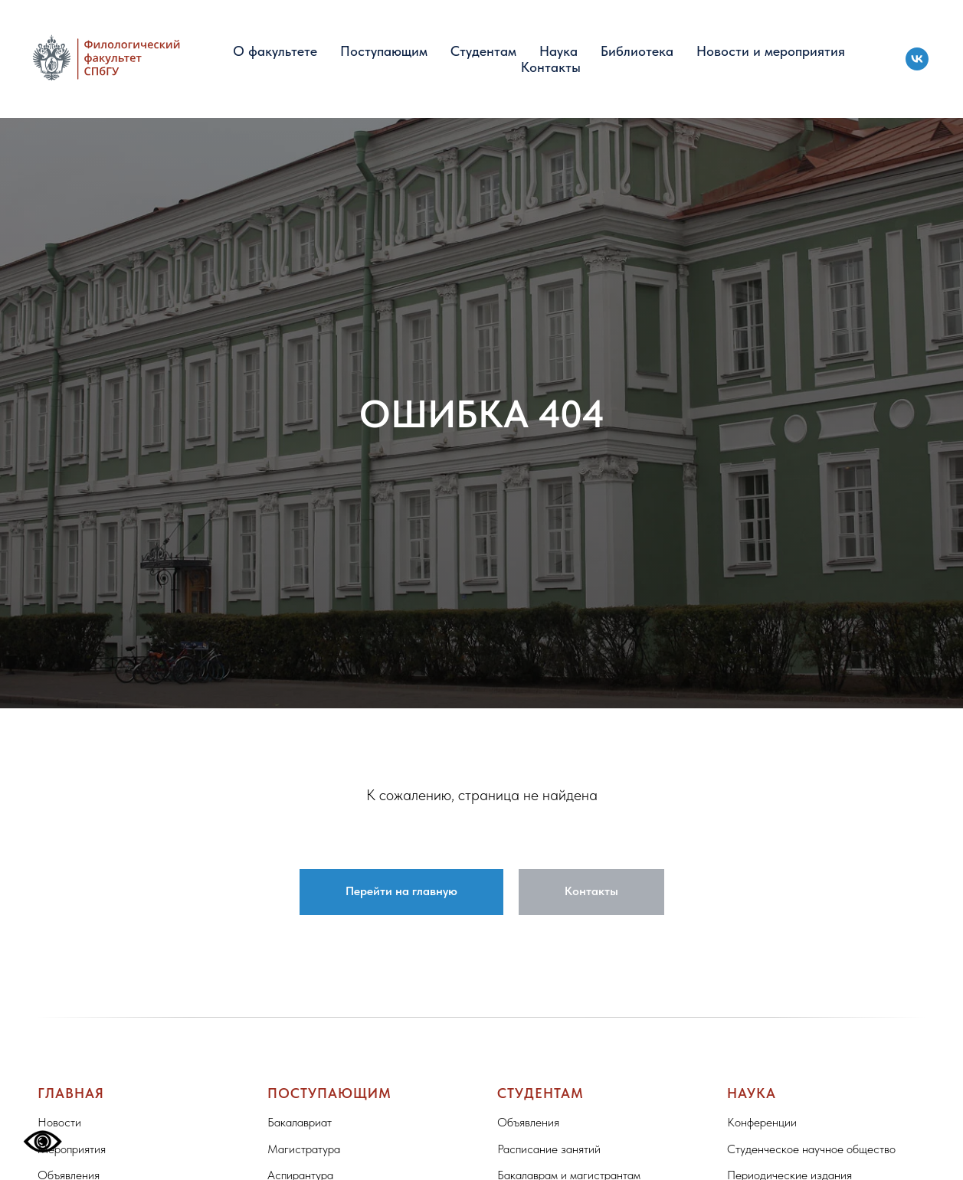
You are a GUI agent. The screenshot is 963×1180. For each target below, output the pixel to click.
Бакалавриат (299, 1122)
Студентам (483, 51)
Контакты (551, 67)
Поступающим (383, 51)
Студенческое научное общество (811, 1149)
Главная (71, 1093)
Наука (558, 51)
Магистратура (303, 1149)
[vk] (917, 58)
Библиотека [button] (637, 51)
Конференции (762, 1122)
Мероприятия (72, 1149)
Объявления (528, 1122)
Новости (59, 1122)
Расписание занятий (549, 1149)
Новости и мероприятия (770, 51)
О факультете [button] (275, 51)
